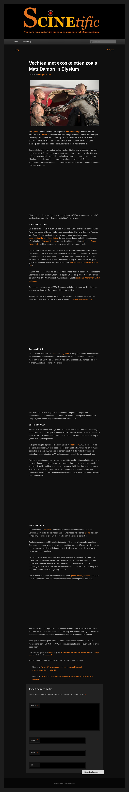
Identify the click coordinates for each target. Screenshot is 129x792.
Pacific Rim (74, 445)
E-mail (34, 752)
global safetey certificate (81, 576)
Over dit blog (26, 42)
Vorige (16, 50)
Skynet (88, 533)
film (72, 653)
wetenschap (85, 653)
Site (32, 765)
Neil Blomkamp (72, 132)
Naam (34, 740)
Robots (50, 653)
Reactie (34, 705)
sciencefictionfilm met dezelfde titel (43, 238)
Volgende (111, 50)
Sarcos (55, 354)
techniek (77, 653)
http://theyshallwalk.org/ (82, 299)
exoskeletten (65, 653)
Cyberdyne (46, 530)
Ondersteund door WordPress (64, 783)
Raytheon (65, 354)
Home (16, 42)
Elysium (35, 132)
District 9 (45, 135)
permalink (49, 655)
